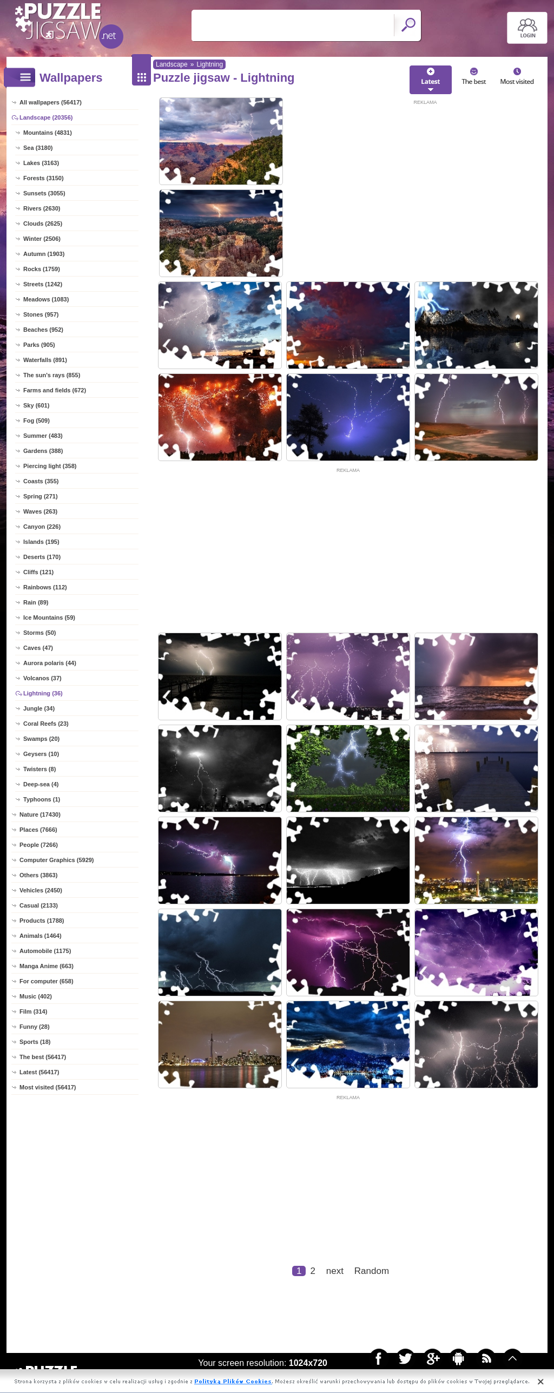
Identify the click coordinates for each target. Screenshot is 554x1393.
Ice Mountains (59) (49, 617)
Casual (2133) (38, 905)
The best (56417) (42, 1057)
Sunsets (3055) (44, 193)
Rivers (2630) (42, 208)
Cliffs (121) (38, 572)
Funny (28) (34, 1026)
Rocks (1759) (41, 269)
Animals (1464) (40, 935)
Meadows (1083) (46, 299)
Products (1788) (41, 920)
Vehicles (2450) (40, 890)
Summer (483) (43, 435)
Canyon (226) (42, 526)
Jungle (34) (39, 708)
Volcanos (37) (42, 678)
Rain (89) (35, 602)
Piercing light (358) (49, 466)
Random (371, 1271)
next (335, 1271)
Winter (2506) (42, 238)
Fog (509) (36, 420)
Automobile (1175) (45, 951)
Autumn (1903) (43, 254)
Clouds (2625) (42, 223)
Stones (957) (40, 314)
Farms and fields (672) (54, 390)
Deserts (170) (42, 557)
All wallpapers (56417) (50, 102)
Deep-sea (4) (40, 784)
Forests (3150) (43, 178)
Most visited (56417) (47, 1087)
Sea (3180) (37, 147)
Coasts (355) (40, 481)
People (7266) (38, 845)
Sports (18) (34, 1042)
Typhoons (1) (41, 799)
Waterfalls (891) (45, 360)
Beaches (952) (43, 329)
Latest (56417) (39, 1072)
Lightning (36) (43, 693)
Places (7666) (38, 829)
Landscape (172, 64)
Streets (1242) (42, 284)
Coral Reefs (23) (46, 723)
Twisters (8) (39, 769)
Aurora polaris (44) (49, 663)
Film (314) (33, 1011)
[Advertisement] (425, 182)
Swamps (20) (41, 738)
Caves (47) (38, 648)
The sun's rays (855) (51, 375)
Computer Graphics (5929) (56, 860)
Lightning (209, 64)
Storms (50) (39, 632)
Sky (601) (36, 405)
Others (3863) (38, 875)
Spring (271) (40, 496)
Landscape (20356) (45, 117)
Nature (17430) (40, 814)
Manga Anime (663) (46, 966)
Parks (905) (39, 344)
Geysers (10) (41, 754)
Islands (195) (41, 541)
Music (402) (35, 996)
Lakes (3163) (41, 163)
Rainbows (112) (45, 587)
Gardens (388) (43, 451)
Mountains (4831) (47, 132)
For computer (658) (46, 981)
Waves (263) (40, 511)
